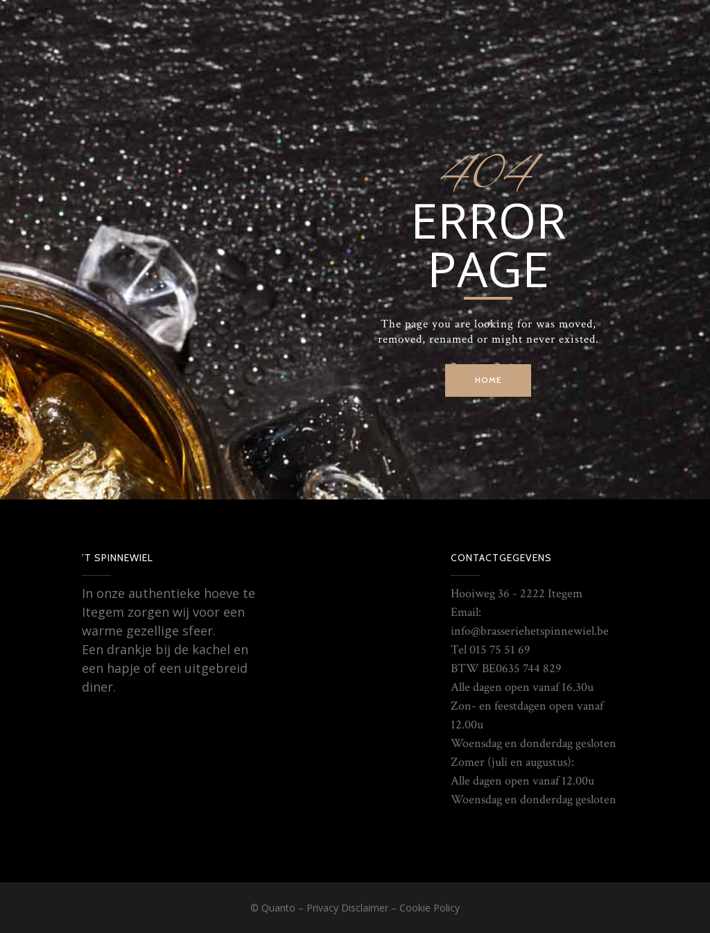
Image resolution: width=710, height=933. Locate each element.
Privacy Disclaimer (347, 907)
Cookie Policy (429, 907)
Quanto (278, 907)
